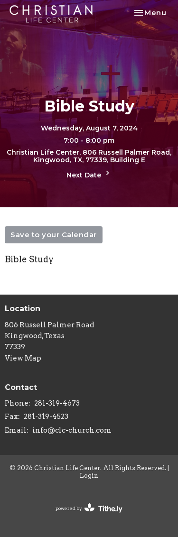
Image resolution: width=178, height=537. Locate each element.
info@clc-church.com (72, 430)
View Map (23, 358)
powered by (89, 508)
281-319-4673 (57, 403)
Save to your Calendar (53, 234)
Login (89, 475)
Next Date (89, 173)
